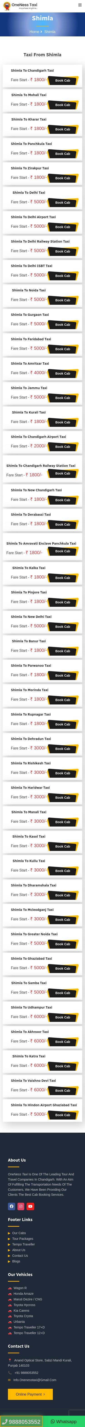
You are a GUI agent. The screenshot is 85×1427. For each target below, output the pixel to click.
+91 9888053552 (27, 1373)
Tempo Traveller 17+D (26, 1327)
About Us (16, 1250)
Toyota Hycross (21, 1305)
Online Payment (29, 1394)
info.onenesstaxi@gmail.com (34, 1380)
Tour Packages (20, 1239)
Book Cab (62, 80)
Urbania (16, 1322)
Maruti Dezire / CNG (25, 1299)
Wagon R (17, 1288)
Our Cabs (17, 1233)
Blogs (14, 1261)
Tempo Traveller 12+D (26, 1333)
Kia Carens (18, 1311)
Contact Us (18, 1256)
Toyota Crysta (20, 1316)
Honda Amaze (21, 1294)
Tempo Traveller (21, 1244)
